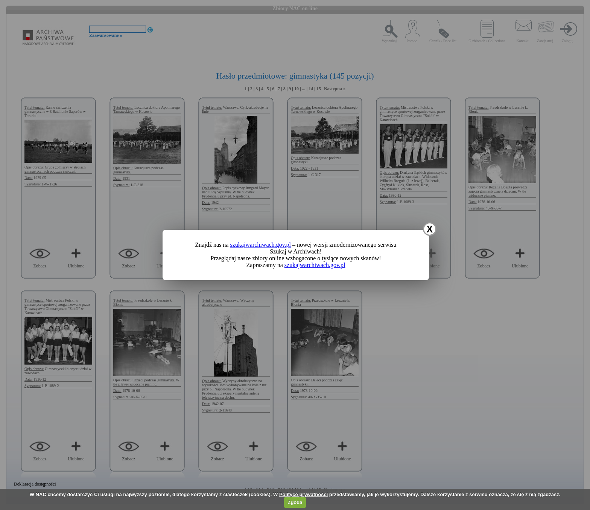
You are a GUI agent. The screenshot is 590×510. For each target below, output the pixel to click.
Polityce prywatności (303, 494)
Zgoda (294, 502)
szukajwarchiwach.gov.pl (260, 244)
